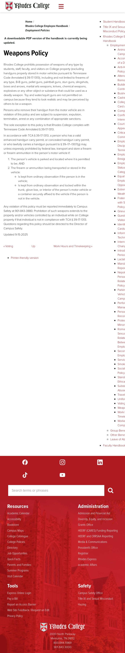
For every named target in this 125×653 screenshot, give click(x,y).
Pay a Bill (12, 598)
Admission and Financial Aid (94, 513)
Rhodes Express (87, 559)
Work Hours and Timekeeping (73, 246)
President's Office (88, 547)
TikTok (25, 475)
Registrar (83, 553)
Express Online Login (19, 593)
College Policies (16, 541)
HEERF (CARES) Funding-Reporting (98, 530)
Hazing (82, 604)
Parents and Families (19, 564)
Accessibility (14, 519)
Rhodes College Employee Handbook (46, 26)
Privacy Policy (15, 616)
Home (28, 21)
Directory (12, 547)
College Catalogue (17, 536)
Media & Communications (92, 541)
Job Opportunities (17, 553)
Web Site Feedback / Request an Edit (28, 610)
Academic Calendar (18, 513)
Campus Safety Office (90, 593)
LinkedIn (100, 462)
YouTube (62, 475)
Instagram (62, 462)
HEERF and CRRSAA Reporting (95, 536)
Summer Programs (18, 570)
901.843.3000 (62, 647)
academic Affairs (87, 564)
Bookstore (13, 524)
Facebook (25, 462)
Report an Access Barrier (21, 604)
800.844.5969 (62, 643)
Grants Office (85, 524)
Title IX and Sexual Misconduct (95, 598)
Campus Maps (15, 530)
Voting (8, 246)
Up (33, 246)
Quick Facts (14, 559)
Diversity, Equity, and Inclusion (95, 519)
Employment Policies (37, 30)
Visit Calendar (15, 576)
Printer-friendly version (25, 258)
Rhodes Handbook (27, 6)
